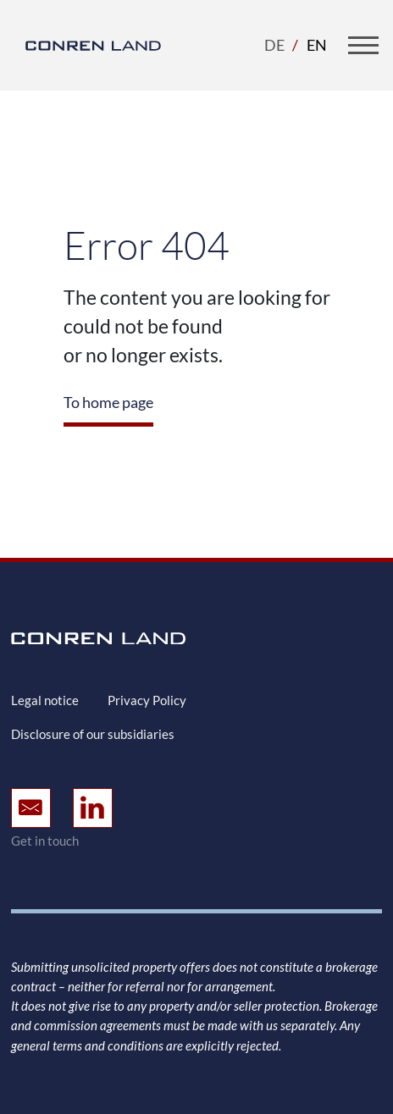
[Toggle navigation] (363, 44)
